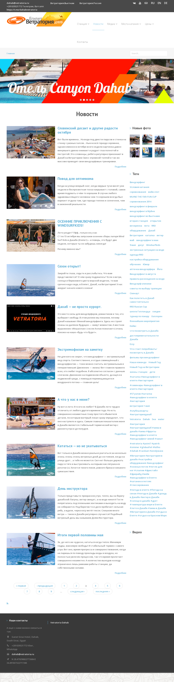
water (161, 419)
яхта (146, 225)
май (132, 240)
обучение (135, 264)
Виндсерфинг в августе (143, 273)
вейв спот (153, 191)
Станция (83, 23)
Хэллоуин (156, 316)
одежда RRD (136, 254)
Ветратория (136, 235)
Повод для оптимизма (75, 178)
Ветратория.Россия (90, 3)
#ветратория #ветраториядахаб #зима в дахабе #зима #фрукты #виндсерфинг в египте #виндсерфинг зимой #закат (146, 431)
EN (159, 3)
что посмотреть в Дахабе (144, 330)
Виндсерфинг (137, 182)
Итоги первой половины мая (80, 535)
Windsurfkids (153, 244)
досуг (141, 244)
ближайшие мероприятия (144, 321)
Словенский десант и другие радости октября (88, 130)
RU (153, 3)
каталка (150, 235)
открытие (155, 220)
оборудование (138, 230)
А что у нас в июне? (73, 399)
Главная (11, 53)
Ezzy (132, 344)
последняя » (103, 591)
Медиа (112, 23)
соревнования (138, 191)
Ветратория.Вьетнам (62, 3)
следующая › (77, 591)
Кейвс (133, 325)
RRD (154, 225)
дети (152, 371)
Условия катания (139, 187)
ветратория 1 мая (140, 405)
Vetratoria (135, 419)
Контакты (82, 41)
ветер (160, 235)
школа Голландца (140, 311)
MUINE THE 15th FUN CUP (143, 196)
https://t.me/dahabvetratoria (22, 9)
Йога (159, 269)
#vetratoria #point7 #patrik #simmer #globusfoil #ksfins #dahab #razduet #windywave (146, 447)
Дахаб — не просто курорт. (79, 306)
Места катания (131, 23)
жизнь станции (138, 371)
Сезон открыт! (69, 266)
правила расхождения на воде (147, 278)
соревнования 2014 (140, 201)
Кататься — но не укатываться (82, 446)
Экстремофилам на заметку (80, 349)
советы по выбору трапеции (146, 288)
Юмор (146, 264)
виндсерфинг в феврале (143, 206)
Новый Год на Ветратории (144, 367)
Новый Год (155, 362)
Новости (98, 23)
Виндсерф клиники (140, 283)
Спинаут (134, 293)
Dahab (146, 419)
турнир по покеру (139, 316)
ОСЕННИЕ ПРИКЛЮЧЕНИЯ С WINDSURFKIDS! (80, 223)
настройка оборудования (144, 259)
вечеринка (136, 225)
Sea (154, 419)
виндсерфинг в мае (147, 240)
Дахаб (151, 230)
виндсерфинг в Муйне (142, 211)
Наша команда (138, 362)
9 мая (133, 244)
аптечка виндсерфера (142, 269)
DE (165, 3)
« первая (21, 585)
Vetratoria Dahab (59, 622)
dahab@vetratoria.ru (18, 2)
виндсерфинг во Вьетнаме (145, 216)
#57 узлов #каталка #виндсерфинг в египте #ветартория (143, 397)
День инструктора (72, 488)
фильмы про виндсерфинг (145, 357)
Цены (149, 23)
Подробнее (120, 166)
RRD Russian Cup (138, 306)
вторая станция (139, 220)
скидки (156, 311)
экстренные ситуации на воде (147, 249)
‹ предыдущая (45, 585)
